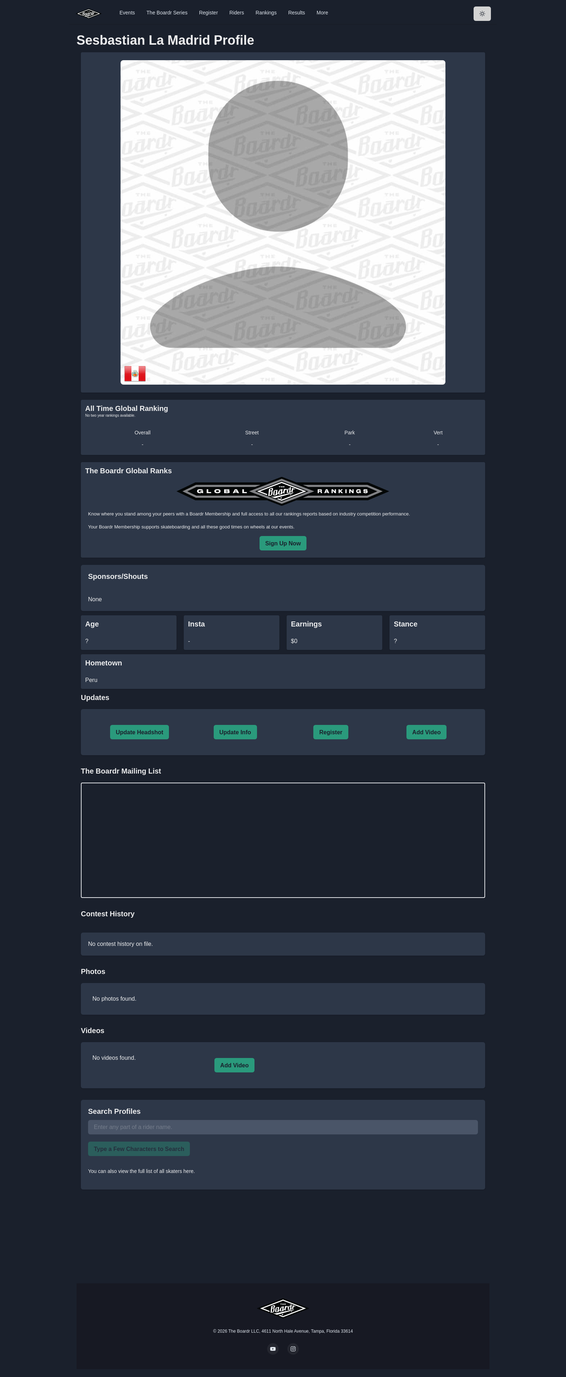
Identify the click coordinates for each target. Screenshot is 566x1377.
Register (208, 13)
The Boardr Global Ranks (128, 471)
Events (127, 13)
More (322, 13)
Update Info (235, 732)
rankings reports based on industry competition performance (346, 514)
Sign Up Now (283, 543)
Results (296, 13)
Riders (237, 13)
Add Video (426, 732)
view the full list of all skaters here (156, 1171)
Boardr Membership (119, 527)
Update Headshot (140, 732)
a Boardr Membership (208, 514)
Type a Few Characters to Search (139, 1149)
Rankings (266, 13)
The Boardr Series (167, 13)
